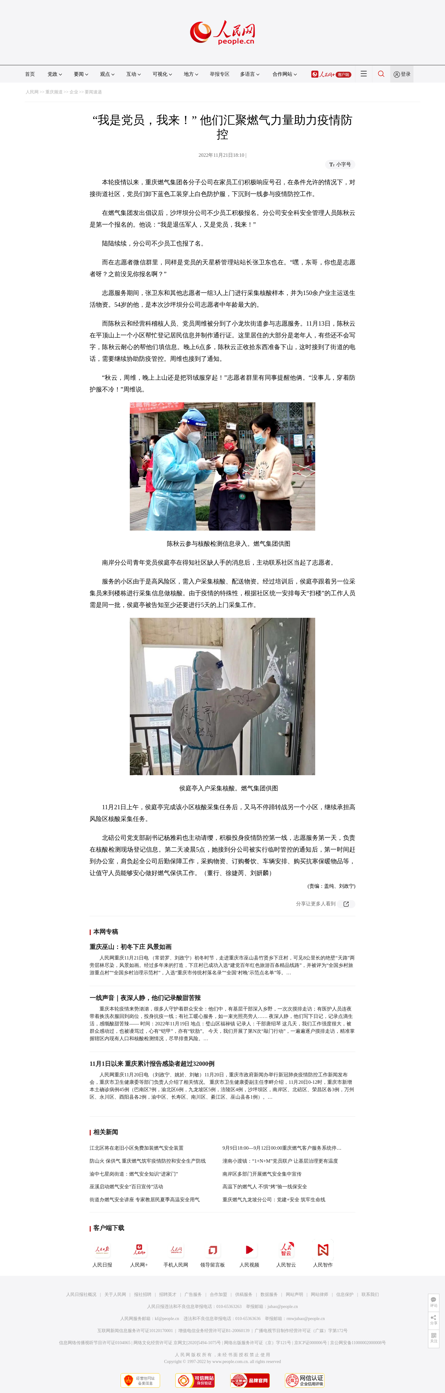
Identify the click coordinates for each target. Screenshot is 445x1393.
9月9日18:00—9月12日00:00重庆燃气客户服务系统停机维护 (286, 1148)
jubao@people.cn (283, 1306)
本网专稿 (105, 931)
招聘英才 (167, 1294)
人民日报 (102, 1253)
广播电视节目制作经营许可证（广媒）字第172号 (301, 1330)
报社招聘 (142, 1294)
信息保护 (345, 1294)
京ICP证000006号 (310, 1342)
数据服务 (269, 1294)
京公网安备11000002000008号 (358, 1342)
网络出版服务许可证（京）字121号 (257, 1342)
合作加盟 (218, 1294)
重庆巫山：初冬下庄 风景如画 (131, 946)
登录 (406, 74)
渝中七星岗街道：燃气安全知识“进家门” (134, 1174)
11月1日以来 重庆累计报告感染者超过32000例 (152, 1063)
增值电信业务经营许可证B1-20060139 (214, 1330)
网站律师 (319, 1294)
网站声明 (294, 1294)
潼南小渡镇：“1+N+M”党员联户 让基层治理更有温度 (280, 1161)
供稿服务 (243, 1294)
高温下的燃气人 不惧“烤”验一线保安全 (264, 1186)
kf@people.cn (167, 1318)
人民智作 (323, 1253)
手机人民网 (175, 1253)
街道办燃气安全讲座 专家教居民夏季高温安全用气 (145, 1199)
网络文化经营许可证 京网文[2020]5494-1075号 (177, 1342)
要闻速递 (93, 92)
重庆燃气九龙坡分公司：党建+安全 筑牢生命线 (273, 1199)
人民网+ (139, 1253)
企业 (74, 92)
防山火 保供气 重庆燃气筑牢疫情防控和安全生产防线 (148, 1161)
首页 (30, 74)
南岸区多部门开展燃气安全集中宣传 (262, 1174)
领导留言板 (212, 1253)
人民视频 (249, 1253)
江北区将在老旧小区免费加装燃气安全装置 (137, 1148)
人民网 (32, 92)
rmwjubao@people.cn (305, 1318)
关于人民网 (115, 1294)
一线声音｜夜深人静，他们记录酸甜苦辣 (145, 997)
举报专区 (220, 74)
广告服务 (193, 1294)
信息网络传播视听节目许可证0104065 (94, 1342)
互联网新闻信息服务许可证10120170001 (135, 1330)
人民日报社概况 (81, 1294)
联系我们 (370, 1294)
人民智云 (286, 1253)
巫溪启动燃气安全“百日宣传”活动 (126, 1186)
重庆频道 (54, 92)
